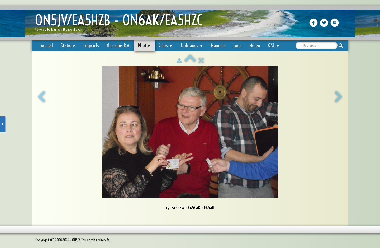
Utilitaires (192, 46)
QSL (274, 46)
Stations (68, 46)
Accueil (47, 46)
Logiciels (91, 46)
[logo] (120, 24)
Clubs (166, 46)
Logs (237, 46)
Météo (254, 46)
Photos (144, 46)
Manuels (218, 46)
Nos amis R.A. (118, 46)
